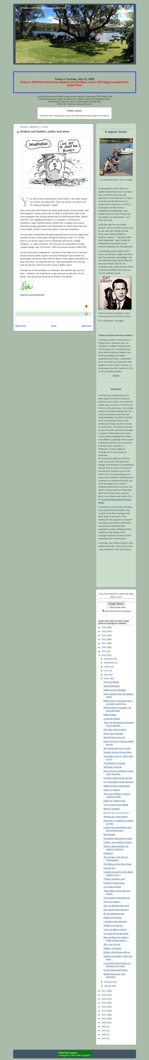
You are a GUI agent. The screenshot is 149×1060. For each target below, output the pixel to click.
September (109, 663)
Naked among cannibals (114, 690)
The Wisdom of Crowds (114, 763)
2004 (104, 1038)
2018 (104, 655)
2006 (104, 1034)
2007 (104, 1030)
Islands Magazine (111, 686)
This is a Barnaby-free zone (116, 906)
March (107, 678)
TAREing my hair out (113, 925)
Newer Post (20, 326)
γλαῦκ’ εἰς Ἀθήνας (111, 790)
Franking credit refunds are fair (117, 778)
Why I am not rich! (111, 944)
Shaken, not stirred (112, 948)
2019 (104, 651)
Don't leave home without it (116, 910)
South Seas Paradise (113, 733)
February (108, 982)
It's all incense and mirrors (115, 970)
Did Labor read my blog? (114, 729)
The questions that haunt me (116, 898)
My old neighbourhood (113, 914)
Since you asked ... (112, 902)
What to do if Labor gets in (115, 816)
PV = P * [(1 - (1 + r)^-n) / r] (116, 812)
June (106, 671)
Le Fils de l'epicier (111, 719)
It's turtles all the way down (115, 933)
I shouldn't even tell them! (115, 921)
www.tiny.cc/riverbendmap (32, 295)
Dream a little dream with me (116, 952)
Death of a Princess (112, 917)
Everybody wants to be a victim (117, 838)
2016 (104, 995)
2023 (104, 635)
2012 (104, 1011)
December (109, 659)
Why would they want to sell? (117, 748)
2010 (104, 1018)
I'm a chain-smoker (112, 887)
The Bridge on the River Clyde (117, 864)
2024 (104, 631)
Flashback (108, 853)
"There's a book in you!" (114, 879)
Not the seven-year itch (114, 737)
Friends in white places (114, 883)
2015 (104, 999)
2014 (104, 1003)
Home (53, 326)
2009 (104, 1022)
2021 (104, 643)
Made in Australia (111, 809)
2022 (104, 639)
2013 (104, 1007)
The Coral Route (111, 682)
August (107, 667)
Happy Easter (109, 715)
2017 (104, 991)
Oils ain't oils (109, 868)
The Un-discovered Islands (115, 805)
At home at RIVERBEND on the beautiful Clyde (43, 8)
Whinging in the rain (112, 767)
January (108, 986)
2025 (104, 627)
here (121, 321)
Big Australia (109, 834)
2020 (104, 647)
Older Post (86, 326)
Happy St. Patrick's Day (114, 801)
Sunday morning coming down (117, 752)
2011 (104, 1015)
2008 (104, 1026)
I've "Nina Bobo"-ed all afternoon (118, 782)
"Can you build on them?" (115, 929)
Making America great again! (116, 786)
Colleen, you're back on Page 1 (118, 842)
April (106, 675)
